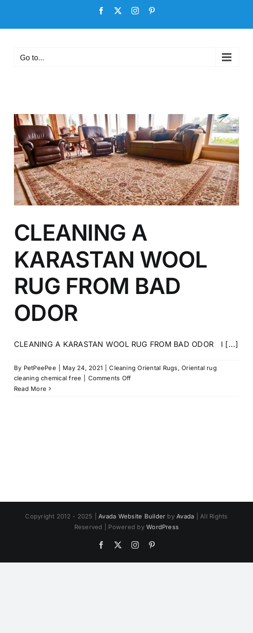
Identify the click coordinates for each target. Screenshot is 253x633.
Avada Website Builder (131, 516)
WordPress (162, 527)
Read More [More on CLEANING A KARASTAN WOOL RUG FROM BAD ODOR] (30, 388)
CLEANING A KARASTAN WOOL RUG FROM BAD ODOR (111, 272)
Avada (185, 516)
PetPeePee (40, 367)
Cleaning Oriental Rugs (143, 367)
